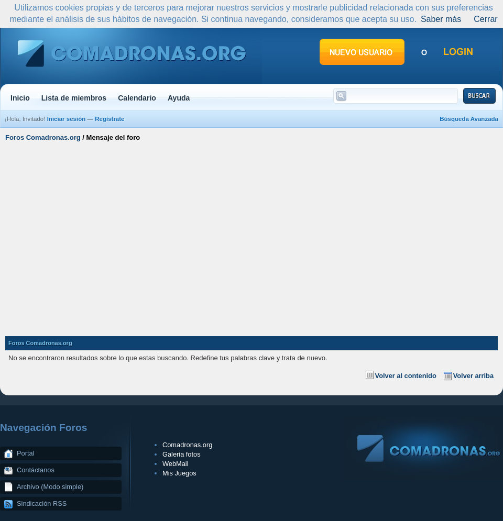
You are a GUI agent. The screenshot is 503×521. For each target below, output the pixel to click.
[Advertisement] (251, 234)
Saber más (441, 19)
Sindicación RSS (42, 503)
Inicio (20, 98)
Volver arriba (473, 376)
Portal (25, 453)
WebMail (175, 464)
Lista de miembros (73, 98)
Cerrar (485, 19)
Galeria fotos (181, 454)
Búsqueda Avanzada (469, 119)
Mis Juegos (179, 473)
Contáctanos (35, 470)
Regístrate (109, 119)
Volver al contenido (405, 376)
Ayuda (179, 98)
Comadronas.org (187, 445)
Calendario (137, 98)
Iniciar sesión (66, 119)
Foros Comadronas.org (43, 137)
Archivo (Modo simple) (50, 487)
